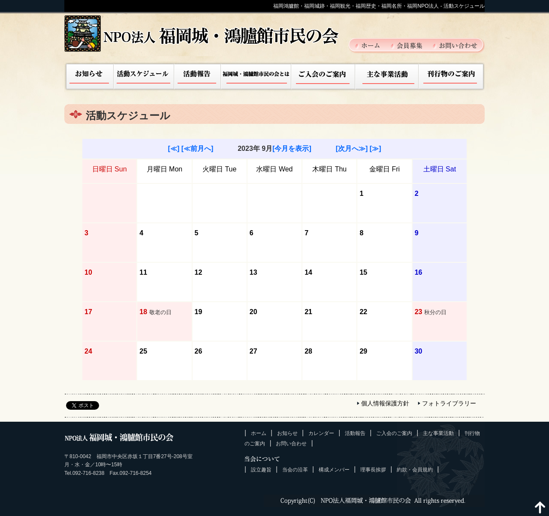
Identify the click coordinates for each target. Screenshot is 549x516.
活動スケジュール (144, 76)
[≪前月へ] (197, 148)
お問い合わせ (455, 45)
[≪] (174, 148)
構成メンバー (334, 470)
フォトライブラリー (449, 403)
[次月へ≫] (352, 148)
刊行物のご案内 (452, 76)
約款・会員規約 (415, 470)
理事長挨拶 (373, 470)
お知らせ (89, 76)
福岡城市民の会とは (256, 76)
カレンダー (321, 433)
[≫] (375, 148)
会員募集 (411, 45)
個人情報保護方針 (385, 403)
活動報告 (197, 76)
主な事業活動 (387, 76)
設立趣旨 (261, 470)
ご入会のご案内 (323, 76)
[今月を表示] (291, 148)
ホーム (372, 45)
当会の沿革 (295, 470)
